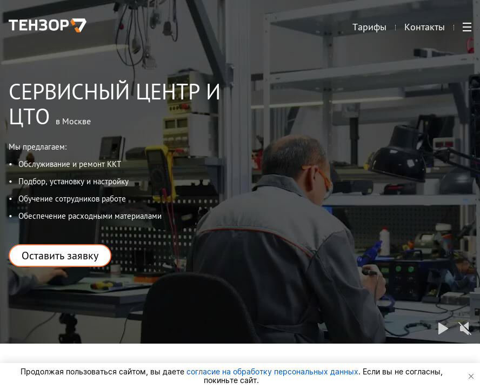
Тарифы (369, 30)
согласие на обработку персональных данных (272, 371)
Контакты (424, 30)
